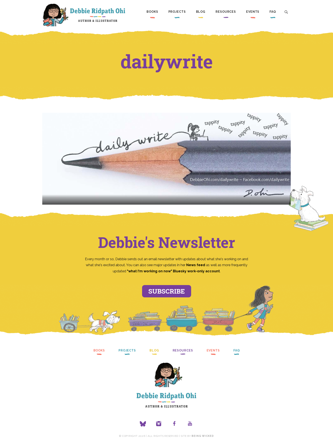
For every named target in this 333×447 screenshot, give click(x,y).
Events (252, 11)
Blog (201, 11)
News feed (195, 265)
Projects (177, 11)
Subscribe (166, 291)
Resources (226, 11)
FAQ (273, 11)
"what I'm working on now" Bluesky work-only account (173, 271)
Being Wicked (203, 435)
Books (152, 11)
